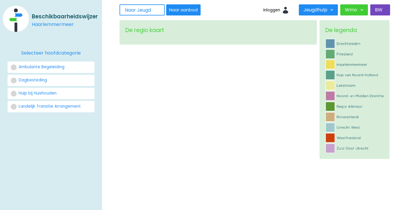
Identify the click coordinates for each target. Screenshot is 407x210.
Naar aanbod (183, 10)
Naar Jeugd (138, 10)
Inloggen (271, 10)
